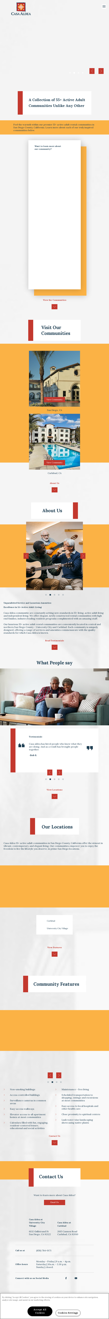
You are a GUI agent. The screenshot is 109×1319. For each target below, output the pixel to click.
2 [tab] (74, 73)
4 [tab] (82, 73)
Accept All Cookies (39, 1311)
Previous (92, 71)
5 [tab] (63, 595)
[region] (54, 1306)
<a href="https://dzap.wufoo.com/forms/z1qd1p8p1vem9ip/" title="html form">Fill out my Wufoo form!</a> (54, 221)
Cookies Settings (68, 1313)
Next (101, 71)
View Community (54, 399)
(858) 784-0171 (43, 1250)
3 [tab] (78, 73)
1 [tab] (70, 73)
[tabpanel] (54, 49)
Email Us (54, 1202)
